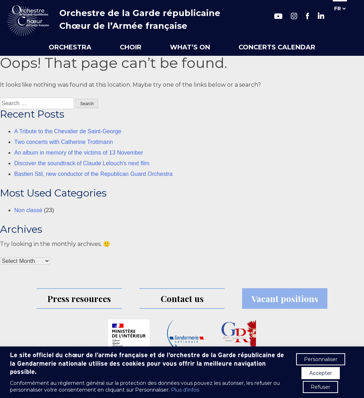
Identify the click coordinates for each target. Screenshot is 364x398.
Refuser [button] (320, 387)
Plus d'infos (185, 390)
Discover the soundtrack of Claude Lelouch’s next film (81, 163)
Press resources (79, 298)
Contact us (182, 298)
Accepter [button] (320, 373)
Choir (130, 47)
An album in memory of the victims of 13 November (78, 153)
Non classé (28, 210)
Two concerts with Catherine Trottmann (63, 142)
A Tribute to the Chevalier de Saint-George (68, 131)
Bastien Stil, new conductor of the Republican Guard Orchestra (93, 174)
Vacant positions (285, 298)
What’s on (190, 47)
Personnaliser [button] (320, 359)
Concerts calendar (277, 47)
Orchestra (70, 47)
